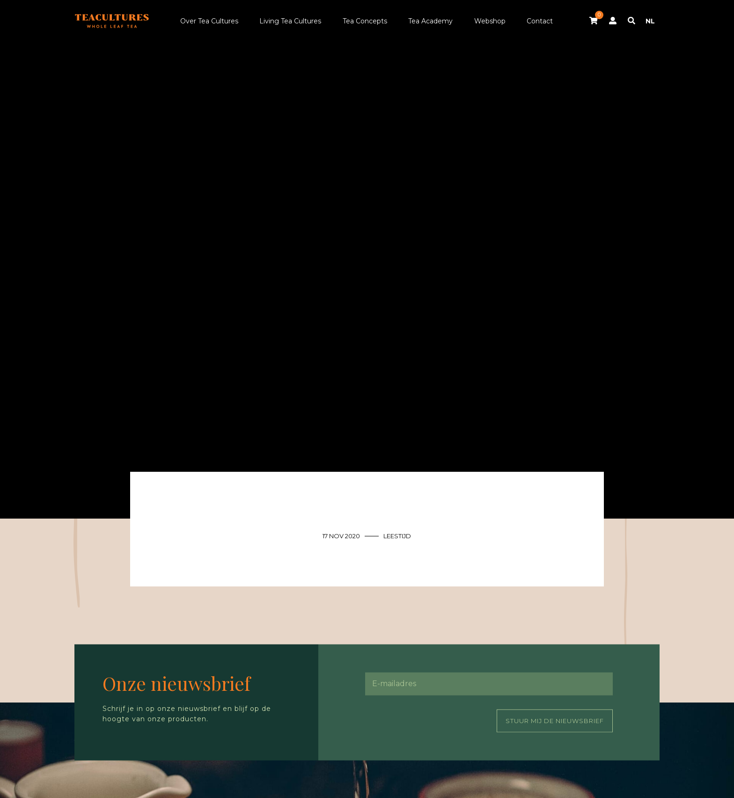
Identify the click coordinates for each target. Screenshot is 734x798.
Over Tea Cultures (209, 21)
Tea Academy (430, 21)
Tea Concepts (365, 21)
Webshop (490, 21)
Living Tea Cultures (290, 21)
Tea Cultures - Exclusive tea (111, 21)
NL (650, 21)
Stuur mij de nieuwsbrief (555, 720)
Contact (540, 21)
